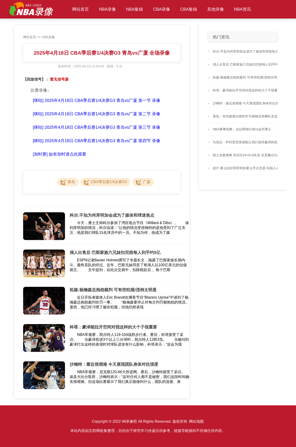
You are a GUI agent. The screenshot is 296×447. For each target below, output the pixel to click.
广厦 (146, 182)
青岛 (71, 182)
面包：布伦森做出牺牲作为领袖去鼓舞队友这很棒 (248, 116)
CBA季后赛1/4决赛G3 (109, 182)
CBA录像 (161, 9)
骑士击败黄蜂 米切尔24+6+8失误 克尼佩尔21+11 (248, 155)
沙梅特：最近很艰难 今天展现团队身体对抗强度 (247, 103)
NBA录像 (107, 9)
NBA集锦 (134, 9)
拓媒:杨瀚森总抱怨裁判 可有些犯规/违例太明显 (246, 77)
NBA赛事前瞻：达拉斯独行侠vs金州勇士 (242, 129)
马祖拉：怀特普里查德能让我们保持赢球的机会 (247, 142)
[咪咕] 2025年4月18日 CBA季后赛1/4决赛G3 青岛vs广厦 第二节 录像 (96, 114)
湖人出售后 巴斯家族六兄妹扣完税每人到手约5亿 (248, 64)
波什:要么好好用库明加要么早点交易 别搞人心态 (248, 168)
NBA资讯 (242, 9)
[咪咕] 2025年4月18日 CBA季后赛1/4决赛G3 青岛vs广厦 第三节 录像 (96, 127)
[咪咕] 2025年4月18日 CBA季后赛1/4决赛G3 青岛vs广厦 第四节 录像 (96, 140)
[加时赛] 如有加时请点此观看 (59, 154)
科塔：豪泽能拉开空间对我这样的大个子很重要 (247, 90)
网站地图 (196, 421)
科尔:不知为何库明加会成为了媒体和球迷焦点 (245, 51)
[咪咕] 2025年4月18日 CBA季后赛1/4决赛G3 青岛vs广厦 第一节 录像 (96, 100)
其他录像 (215, 9)
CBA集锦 (188, 9)
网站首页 (80, 9)
